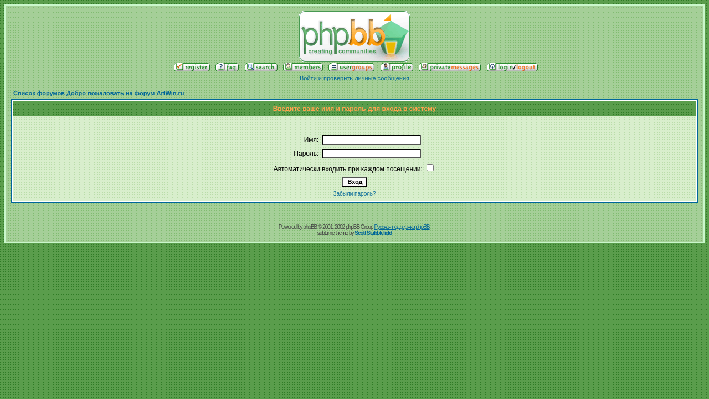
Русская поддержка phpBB (401, 227)
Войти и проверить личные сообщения (354, 78)
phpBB (310, 227)
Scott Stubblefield (373, 233)
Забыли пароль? (354, 194)
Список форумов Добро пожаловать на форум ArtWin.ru (98, 93)
